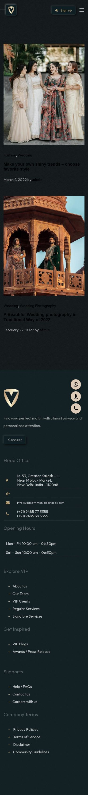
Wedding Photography (38, 305)
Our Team (20, 593)
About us (19, 586)
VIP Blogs (20, 644)
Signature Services (27, 616)
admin (37, 180)
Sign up (63, 10)
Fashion (10, 155)
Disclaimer (22, 744)
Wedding (25, 155)
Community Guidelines (31, 752)
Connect (15, 440)
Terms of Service (26, 737)
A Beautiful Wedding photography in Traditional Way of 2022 (40, 317)
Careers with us (24, 701)
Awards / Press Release (31, 651)
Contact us (21, 694)
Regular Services (26, 608)
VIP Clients (21, 601)
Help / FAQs (22, 686)
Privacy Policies (25, 729)
